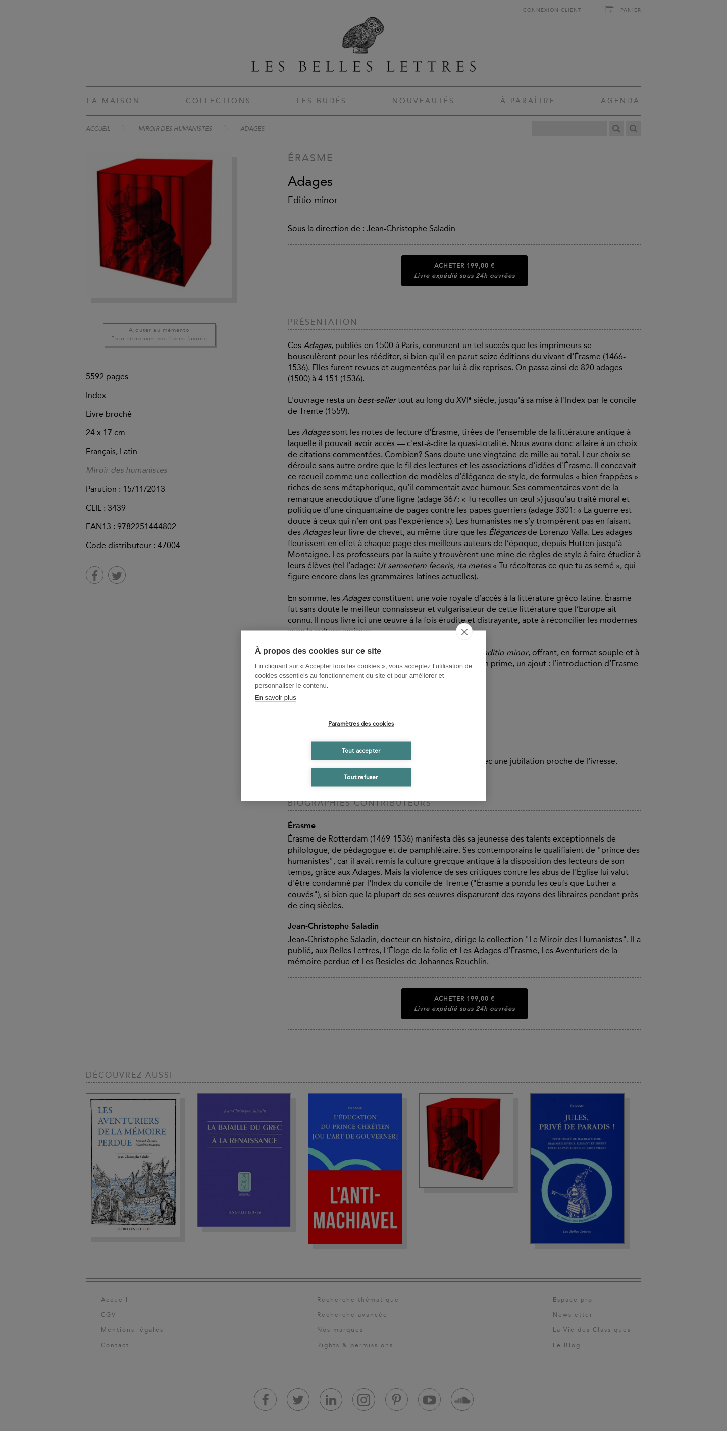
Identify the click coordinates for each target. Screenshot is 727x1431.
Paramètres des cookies (361, 723)
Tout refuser (361, 777)
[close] (464, 631)
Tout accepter (361, 750)
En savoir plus (275, 697)
